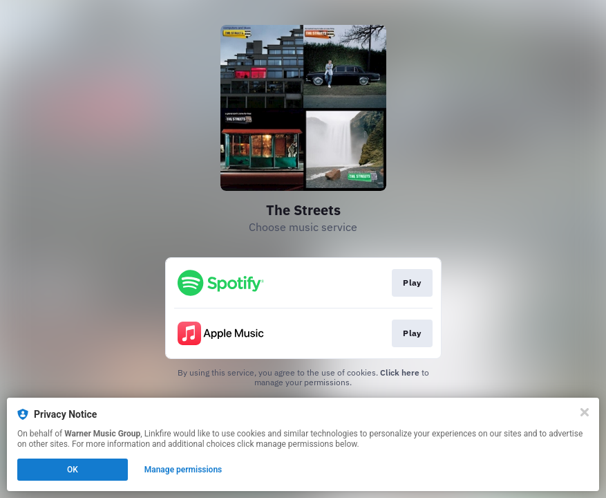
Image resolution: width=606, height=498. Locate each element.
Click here (399, 372)
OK (72, 469)
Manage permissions (183, 469)
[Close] (585, 412)
